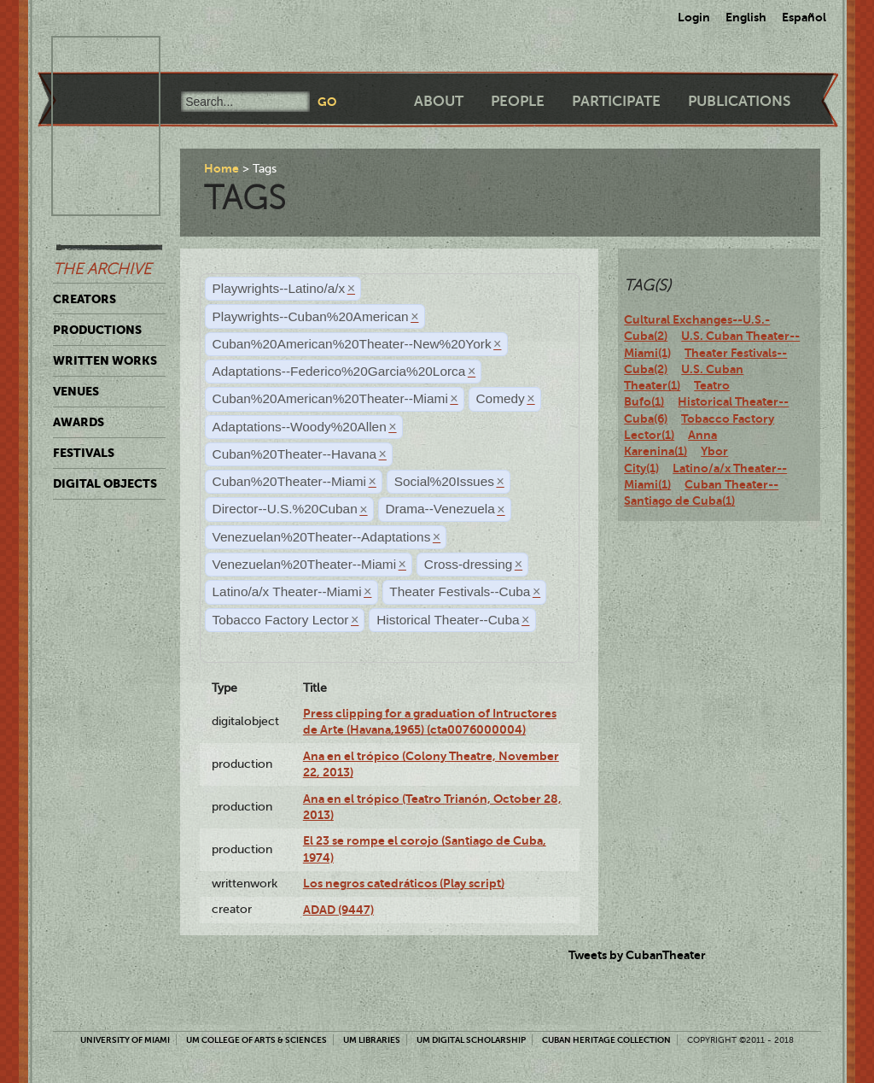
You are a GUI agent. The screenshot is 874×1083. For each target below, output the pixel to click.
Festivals (83, 453)
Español (804, 17)
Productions (97, 330)
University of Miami (125, 1040)
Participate (616, 101)
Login (694, 17)
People (518, 101)
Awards (78, 422)
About (438, 101)
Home (221, 168)
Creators (84, 299)
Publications (739, 101)
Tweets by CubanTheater (637, 955)
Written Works (105, 360)
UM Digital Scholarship (471, 1040)
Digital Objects (105, 483)
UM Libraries (371, 1040)
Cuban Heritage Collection (606, 1040)
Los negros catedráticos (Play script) (403, 883)
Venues (76, 391)
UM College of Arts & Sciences (256, 1040)
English (745, 17)
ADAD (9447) (338, 909)
